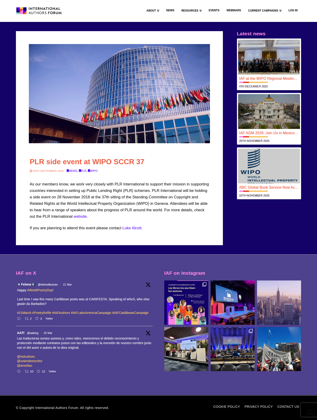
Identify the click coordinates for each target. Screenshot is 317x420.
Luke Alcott (132, 228)
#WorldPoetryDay (39, 290)
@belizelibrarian (48, 284)
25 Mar (48, 333)
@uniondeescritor (29, 361)
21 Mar (67, 284)
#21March (24, 313)
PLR (83, 171)
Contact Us (288, 406)
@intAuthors (26, 356)
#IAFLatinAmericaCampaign (91, 313)
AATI (20, 333)
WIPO (93, 171)
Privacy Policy (259, 406)
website (80, 216)
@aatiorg (32, 333)
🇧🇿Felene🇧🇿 (26, 284)
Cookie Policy (226, 406)
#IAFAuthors (61, 313)
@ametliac (24, 365)
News (72, 171)
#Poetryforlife (41, 313)
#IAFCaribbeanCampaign (130, 313)
